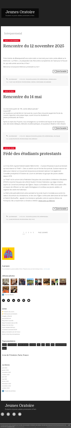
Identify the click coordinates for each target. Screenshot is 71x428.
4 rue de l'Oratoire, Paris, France (15, 355)
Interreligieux (52, 79)
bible (52, 344)
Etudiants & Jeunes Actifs (32, 79)
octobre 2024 (5, 388)
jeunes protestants (14, 139)
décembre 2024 (6, 383)
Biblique (28, 136)
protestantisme (26, 82)
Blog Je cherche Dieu (7, 325)
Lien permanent (11, 79)
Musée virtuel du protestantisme (11, 334)
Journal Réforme (6, 318)
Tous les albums (9, 295)
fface (33, 219)
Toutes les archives (10, 391)
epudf (47, 344)
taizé (10, 82)
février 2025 (5, 381)
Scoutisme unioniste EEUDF (9, 329)
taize (13, 82)
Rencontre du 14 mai (22, 97)
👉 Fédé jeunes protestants (9, 314)
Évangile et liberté (7, 316)
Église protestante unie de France (11, 332)
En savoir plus (10, 426)
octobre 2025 (5, 374)
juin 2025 (4, 377)
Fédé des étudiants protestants (32, 153)
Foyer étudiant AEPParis (8, 327)
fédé (30, 219)
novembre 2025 (6, 372)
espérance (34, 139)
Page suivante (43, 232)
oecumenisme (47, 82)
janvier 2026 (5, 370)
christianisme (39, 82)
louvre (4, 348)
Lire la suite (61, 71)
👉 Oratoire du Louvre (8, 311)
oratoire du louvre (23, 344)
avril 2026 (4, 368)
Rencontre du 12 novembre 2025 (33, 46)
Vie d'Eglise (57, 136)
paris (30, 139)
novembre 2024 (6, 386)
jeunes (4, 344)
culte (38, 344)
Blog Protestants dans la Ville (10, 323)
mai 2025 (4, 379)
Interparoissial (44, 79)
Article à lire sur (46, 201)
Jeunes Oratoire (20, 12)
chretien (33, 82)
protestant (19, 82)
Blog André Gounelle (7, 320)
